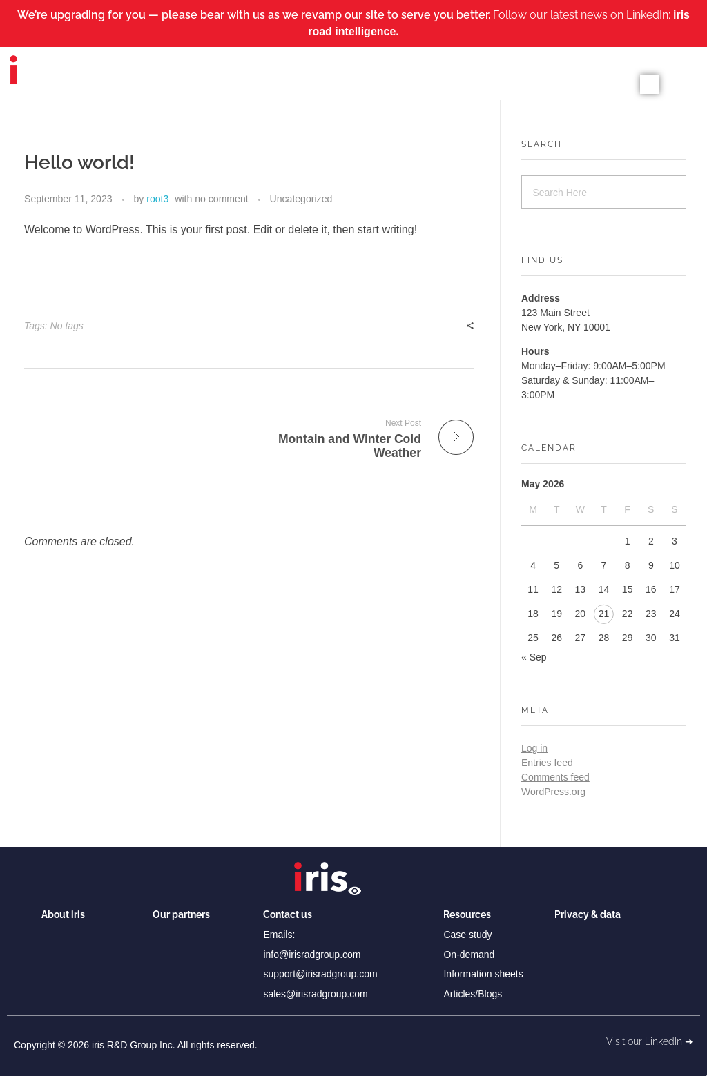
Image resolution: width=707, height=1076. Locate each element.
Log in (534, 748)
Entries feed (547, 762)
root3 (157, 198)
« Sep (534, 657)
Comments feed (555, 777)
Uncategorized (301, 198)
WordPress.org (553, 791)
